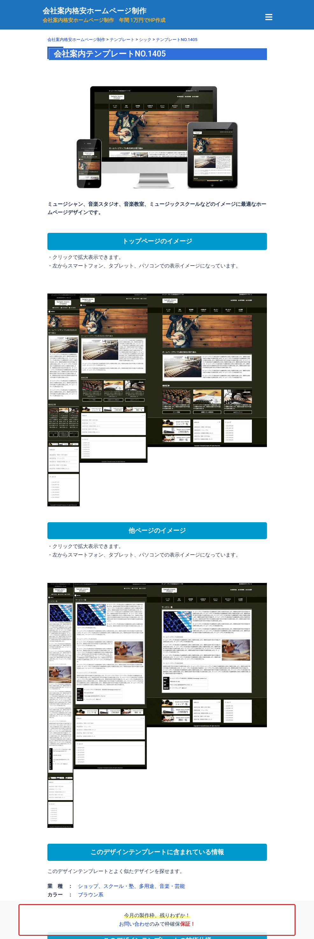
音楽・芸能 (172, 886)
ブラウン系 (90, 894)
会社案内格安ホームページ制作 (97, 10)
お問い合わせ (134, 924)
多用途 (146, 886)
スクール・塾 (118, 886)
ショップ (88, 886)
